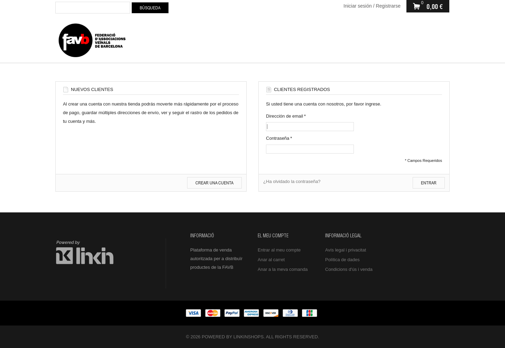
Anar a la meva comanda (283, 269)
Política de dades (342, 259)
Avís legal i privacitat (345, 250)
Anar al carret (271, 259)
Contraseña (277, 138)
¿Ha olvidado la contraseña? (292, 181)
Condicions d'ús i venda (349, 269)
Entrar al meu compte (279, 250)
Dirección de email (284, 116)
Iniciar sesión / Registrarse (372, 6)
